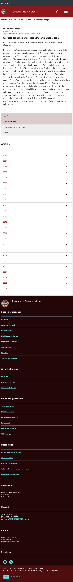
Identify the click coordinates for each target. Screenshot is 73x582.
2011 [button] (5, 233)
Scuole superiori (6, 347)
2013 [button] (5, 222)
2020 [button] (5, 183)
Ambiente (4, 319)
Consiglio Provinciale (8, 382)
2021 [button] (5, 177)
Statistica (4, 353)
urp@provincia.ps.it (16, 518)
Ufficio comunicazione (8, 428)
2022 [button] (5, 172)
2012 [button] (5, 227)
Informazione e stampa (16, 33)
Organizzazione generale (9, 341)
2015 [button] (5, 210)
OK (6, 577)
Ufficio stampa (6, 434)
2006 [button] (5, 260)
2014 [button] (5, 216)
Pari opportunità (6, 330)
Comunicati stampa (41, 19)
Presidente (4, 376)
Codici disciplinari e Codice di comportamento (16, 469)
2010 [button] (5, 238)
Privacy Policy (16, 576)
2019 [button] (5, 188)
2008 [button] (5, 249)
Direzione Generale (7, 412)
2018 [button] (5, 194)
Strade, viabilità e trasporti (10, 358)
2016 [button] (5, 205)
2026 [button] (5, 149)
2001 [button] (5, 288)
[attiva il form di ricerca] (57, 12)
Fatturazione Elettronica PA (10, 474)
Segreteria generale (7, 406)
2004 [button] (5, 272)
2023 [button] (5, 166)
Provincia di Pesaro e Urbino (24, 11)
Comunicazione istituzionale (14, 127)
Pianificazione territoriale (9, 336)
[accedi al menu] (66, 11)
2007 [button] (5, 255)
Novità (28, 19)
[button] (66, 116)
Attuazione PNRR (7, 458)
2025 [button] (5, 155)
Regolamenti (5, 423)
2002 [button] (5, 283)
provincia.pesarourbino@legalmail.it (17, 519)
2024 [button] (5, 161)
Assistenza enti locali (8, 325)
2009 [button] (5, 244)
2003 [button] (5, 277)
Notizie (6, 132)
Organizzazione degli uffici (10, 417)
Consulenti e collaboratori (9, 463)
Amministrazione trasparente (11, 452)
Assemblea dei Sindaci (8, 388)
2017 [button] (5, 199)
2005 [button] (5, 266)
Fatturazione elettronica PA (10, 541)
